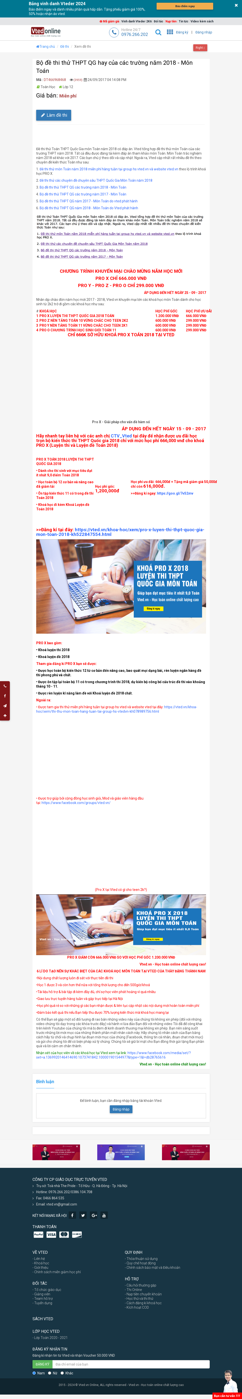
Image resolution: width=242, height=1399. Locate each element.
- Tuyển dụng (42, 1303)
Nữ (52, 1373)
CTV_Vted (121, 435)
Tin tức (183, 21)
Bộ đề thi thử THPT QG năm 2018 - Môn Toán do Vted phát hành (89, 208)
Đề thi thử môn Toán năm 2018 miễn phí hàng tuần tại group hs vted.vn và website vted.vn (109, 169)
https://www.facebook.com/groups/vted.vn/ (76, 803)
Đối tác (158, 21)
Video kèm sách (202, 21)
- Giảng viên (41, 1294)
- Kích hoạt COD (137, 1307)
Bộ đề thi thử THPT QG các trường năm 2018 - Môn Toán (83, 187)
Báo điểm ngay (185, 6)
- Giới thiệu (40, 1268)
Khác (67, 1373)
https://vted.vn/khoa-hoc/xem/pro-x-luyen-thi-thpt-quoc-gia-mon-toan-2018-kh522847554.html (120, 532)
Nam (38, 1373)
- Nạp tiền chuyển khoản (143, 1294)
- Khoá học (40, 1263)
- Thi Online (133, 1290)
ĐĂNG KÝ (42, 1364)
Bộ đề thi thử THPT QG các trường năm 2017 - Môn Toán (83, 194)
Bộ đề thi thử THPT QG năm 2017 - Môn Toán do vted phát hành (89, 201)
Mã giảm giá (109, 21)
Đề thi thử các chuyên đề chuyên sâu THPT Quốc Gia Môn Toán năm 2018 (96, 180)
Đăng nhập (203, 32)
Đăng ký (182, 32)
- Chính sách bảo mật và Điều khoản (152, 1268)
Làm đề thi (53, 115)
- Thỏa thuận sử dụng (141, 1259)
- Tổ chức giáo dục (46, 1290)
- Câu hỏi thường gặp (140, 1285)
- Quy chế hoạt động (140, 1263)
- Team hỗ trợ (42, 1299)
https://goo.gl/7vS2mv (175, 493)
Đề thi (64, 46)
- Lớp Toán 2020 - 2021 (50, 1338)
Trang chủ (45, 46)
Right (200, 47)
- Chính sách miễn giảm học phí (56, 1272)
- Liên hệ (38, 1259)
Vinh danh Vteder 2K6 (136, 21)
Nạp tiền (171, 21)
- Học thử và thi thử (139, 1299)
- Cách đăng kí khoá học (143, 1303)
